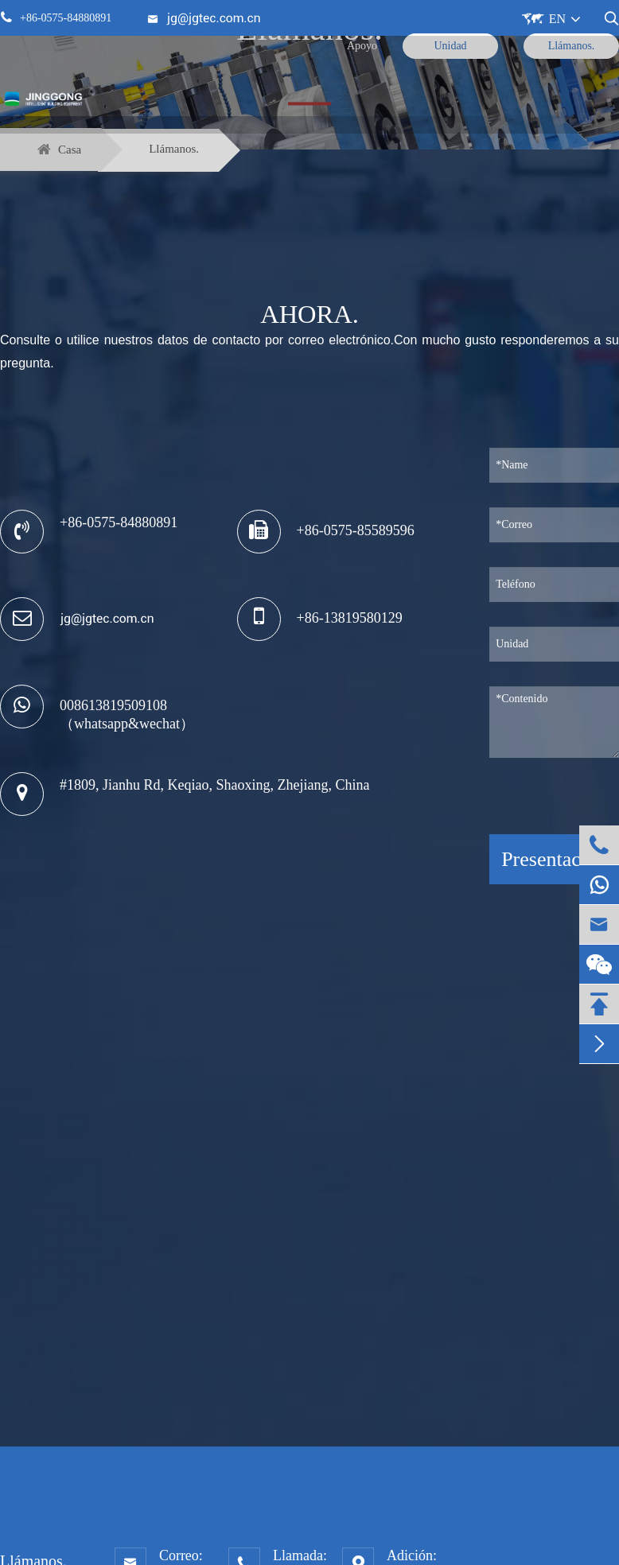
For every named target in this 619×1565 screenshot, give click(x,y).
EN (557, 18)
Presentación (554, 859)
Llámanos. (174, 148)
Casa (69, 149)
